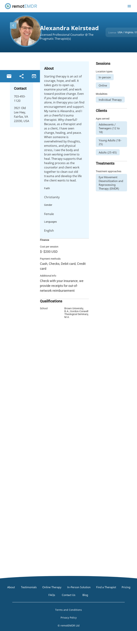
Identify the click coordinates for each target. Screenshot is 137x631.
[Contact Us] (68, 595)
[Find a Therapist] (106, 587)
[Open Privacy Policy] (68, 617)
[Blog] (85, 595)
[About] (11, 587)
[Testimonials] (29, 587)
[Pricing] (126, 587)
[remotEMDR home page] (21, 6)
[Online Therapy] (52, 587)
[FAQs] (51, 595)
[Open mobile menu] (129, 6)
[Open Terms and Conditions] (68, 609)
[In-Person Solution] (79, 587)
